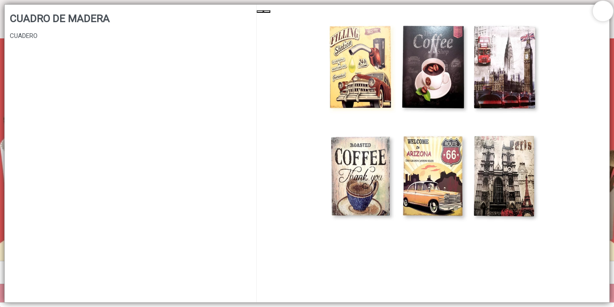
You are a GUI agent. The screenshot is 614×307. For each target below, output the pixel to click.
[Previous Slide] (260, 11)
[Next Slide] (267, 11)
